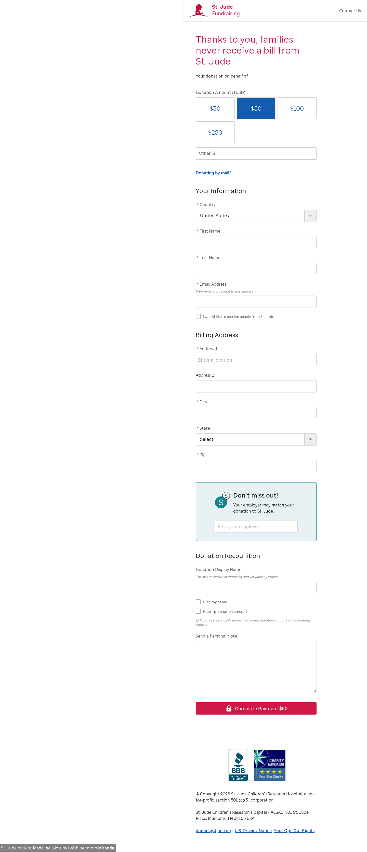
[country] (256, 216)
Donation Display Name (218, 569)
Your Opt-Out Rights (294, 830)
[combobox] (218, 526)
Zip (201, 455)
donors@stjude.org (214, 830)
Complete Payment (256, 708)
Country (206, 204)
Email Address (211, 284)
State (203, 428)
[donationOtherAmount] (256, 153)
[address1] (256, 360)
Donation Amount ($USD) (220, 92)
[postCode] (256, 466)
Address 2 (205, 375)
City (202, 402)
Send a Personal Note (216, 636)
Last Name (208, 258)
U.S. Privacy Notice (253, 830)
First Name (208, 231)
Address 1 (207, 349)
